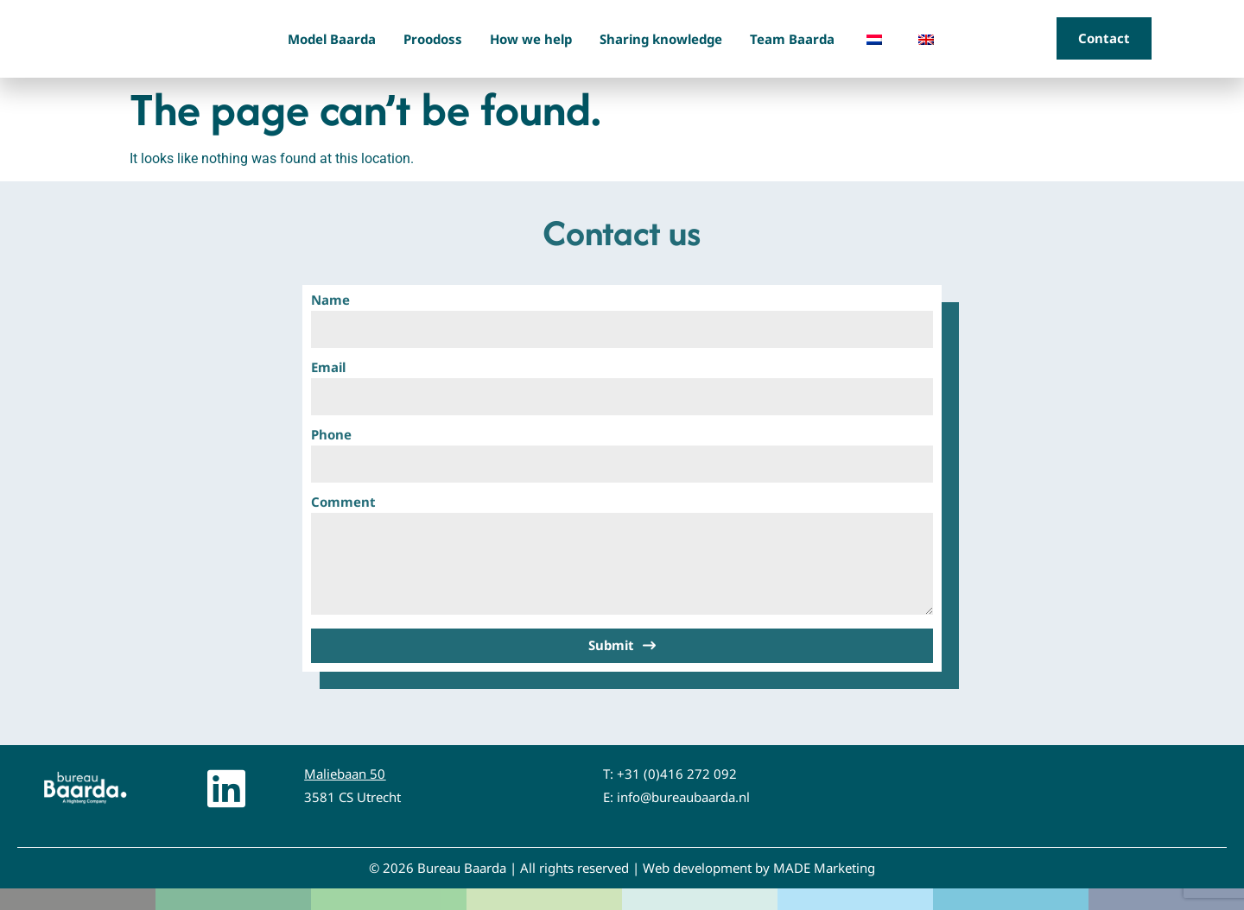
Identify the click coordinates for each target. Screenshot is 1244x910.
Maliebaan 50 (344, 773)
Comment (343, 503)
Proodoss (432, 38)
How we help (531, 38)
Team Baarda (792, 38)
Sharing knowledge (661, 38)
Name (330, 301)
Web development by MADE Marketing (759, 867)
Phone (331, 435)
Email (328, 368)
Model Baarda (332, 38)
